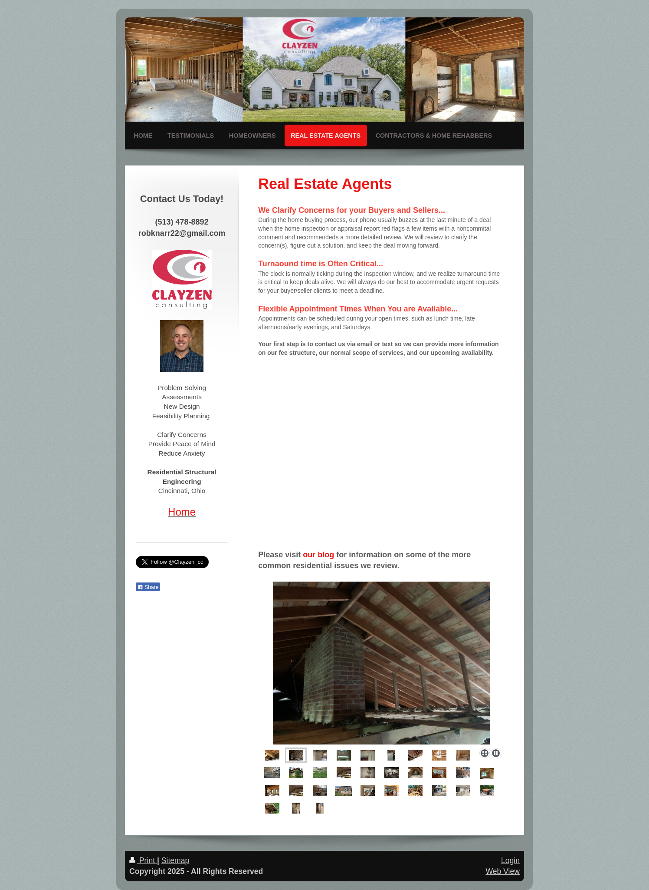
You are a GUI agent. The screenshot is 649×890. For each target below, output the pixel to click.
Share (148, 587)
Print (143, 860)
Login (510, 860)
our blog (318, 554)
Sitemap (175, 860)
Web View (502, 871)
